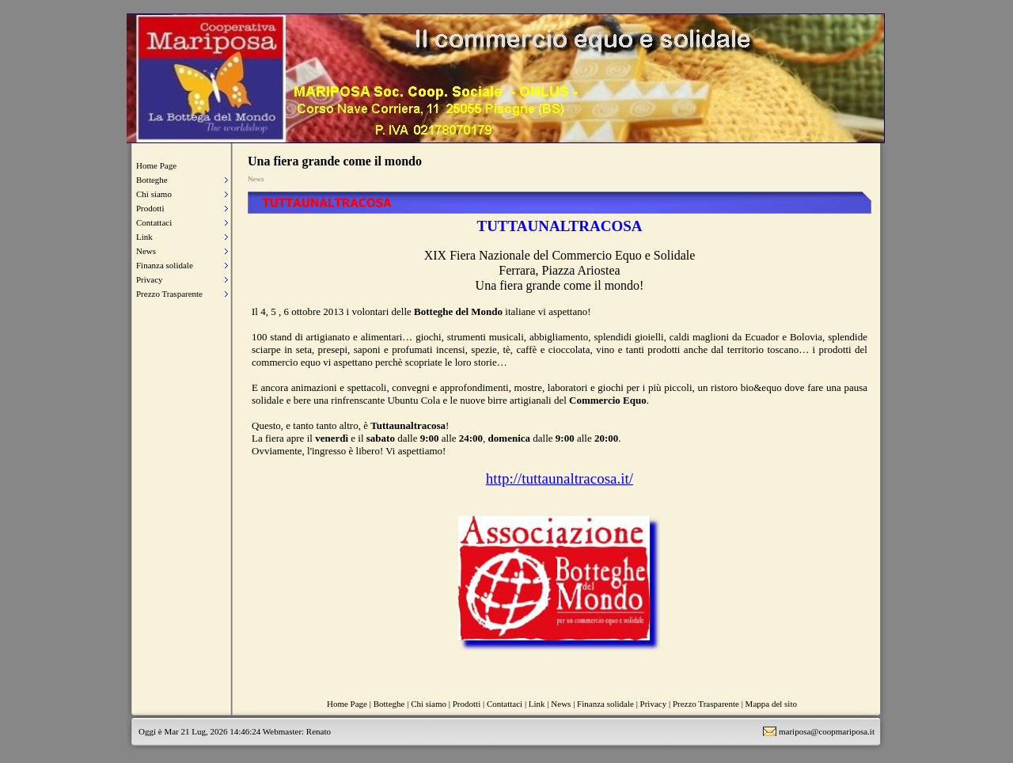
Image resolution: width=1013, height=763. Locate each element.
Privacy (149, 279)
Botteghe (152, 179)
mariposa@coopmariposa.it (827, 731)
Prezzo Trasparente (169, 293)
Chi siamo (154, 194)
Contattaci (154, 222)
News (146, 251)
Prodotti (150, 208)
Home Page (156, 165)
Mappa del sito (771, 703)
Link (144, 236)
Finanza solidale (164, 265)
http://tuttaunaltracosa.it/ (559, 478)
